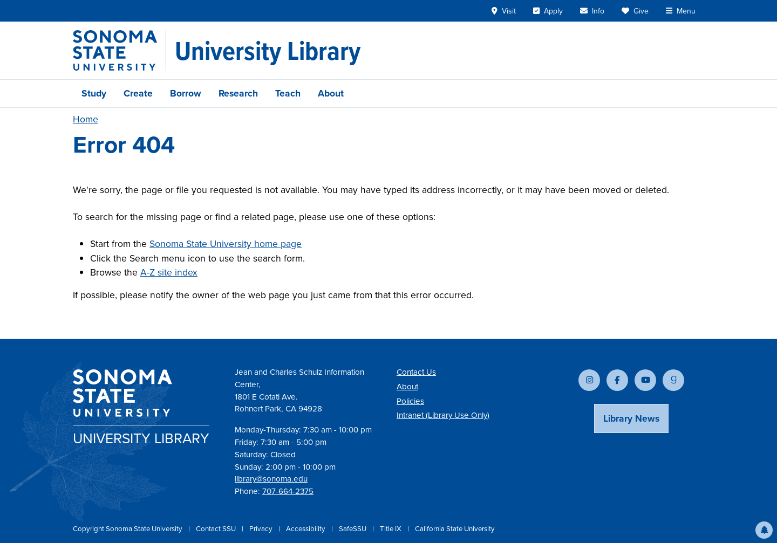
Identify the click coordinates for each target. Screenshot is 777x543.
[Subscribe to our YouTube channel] (645, 380)
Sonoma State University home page (225, 244)
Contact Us (416, 372)
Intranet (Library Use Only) (443, 415)
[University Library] (267, 50)
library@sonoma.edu (271, 479)
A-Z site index (168, 272)
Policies (410, 401)
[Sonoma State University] (119, 50)
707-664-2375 (287, 491)
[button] (764, 530)
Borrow (185, 93)
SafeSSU (353, 529)
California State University (455, 529)
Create (138, 93)
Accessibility (306, 529)
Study (93, 93)
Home (85, 119)
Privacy (261, 529)
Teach (288, 93)
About (331, 93)
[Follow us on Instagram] (589, 380)
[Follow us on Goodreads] (673, 380)
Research (238, 93)
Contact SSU (216, 529)
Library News (631, 418)
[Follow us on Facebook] (617, 380)
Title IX (391, 529)
